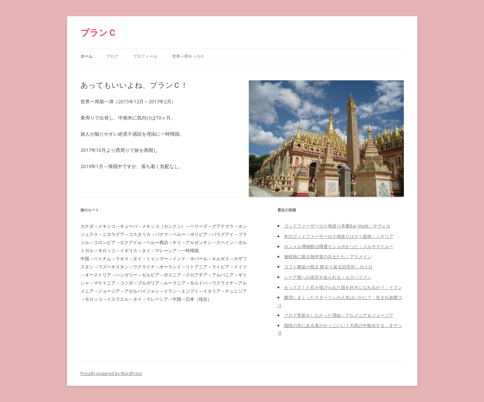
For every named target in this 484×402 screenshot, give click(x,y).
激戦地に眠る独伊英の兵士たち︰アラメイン (328, 256)
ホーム (86, 56)
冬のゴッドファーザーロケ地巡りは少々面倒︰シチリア (338, 236)
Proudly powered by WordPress (111, 373)
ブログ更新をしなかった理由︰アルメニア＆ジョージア (338, 315)
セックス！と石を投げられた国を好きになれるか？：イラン (343, 287)
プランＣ (98, 32)
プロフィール (145, 56)
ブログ (112, 56)
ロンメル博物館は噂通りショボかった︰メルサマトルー (338, 246)
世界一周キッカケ (188, 56)
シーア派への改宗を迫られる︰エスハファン (328, 277)
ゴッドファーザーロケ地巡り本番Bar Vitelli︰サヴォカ (337, 226)
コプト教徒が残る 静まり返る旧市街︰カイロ (328, 267)
